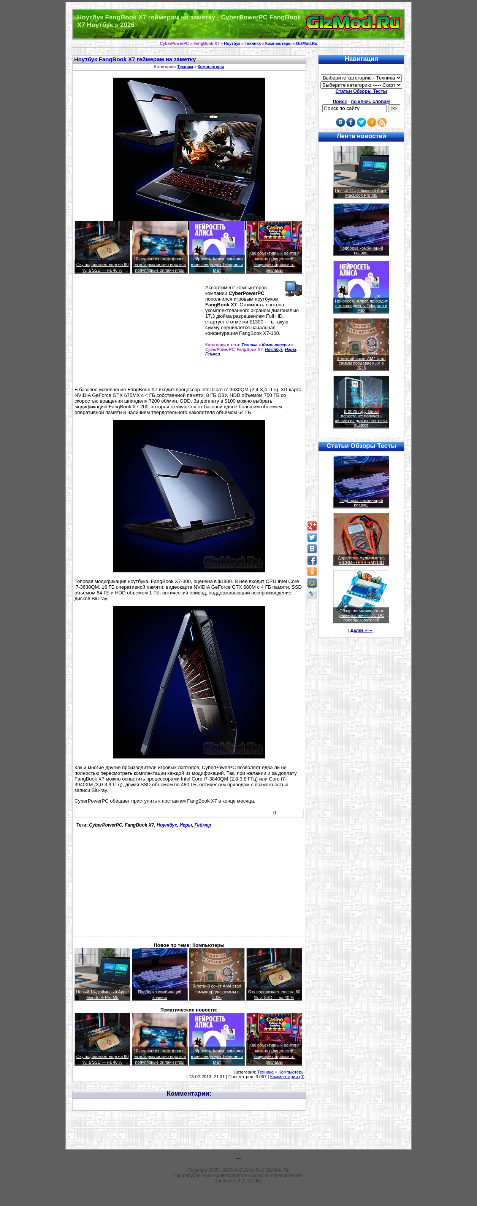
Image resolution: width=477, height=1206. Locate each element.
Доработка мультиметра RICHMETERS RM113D (361, 560)
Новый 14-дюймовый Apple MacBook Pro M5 (361, 193)
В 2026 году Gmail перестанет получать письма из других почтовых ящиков (361, 418)
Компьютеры (278, 43)
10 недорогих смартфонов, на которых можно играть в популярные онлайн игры (159, 264)
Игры (290, 349)
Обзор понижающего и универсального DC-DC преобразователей (361, 615)
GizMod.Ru (306, 43)
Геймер (212, 354)
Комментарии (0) (287, 1076)
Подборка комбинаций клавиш (361, 250)
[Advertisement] (133, 333)
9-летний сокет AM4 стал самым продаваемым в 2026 (217, 992)
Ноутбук (232, 43)
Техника (253, 43)
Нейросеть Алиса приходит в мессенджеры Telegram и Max (216, 264)
